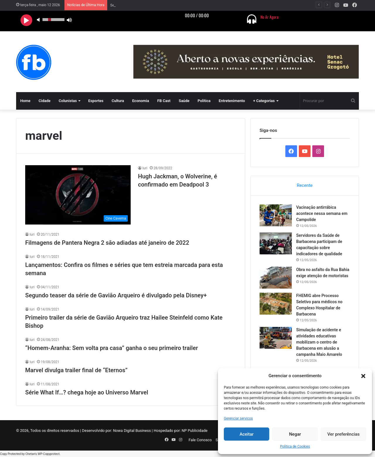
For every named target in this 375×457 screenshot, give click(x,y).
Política (203, 101)
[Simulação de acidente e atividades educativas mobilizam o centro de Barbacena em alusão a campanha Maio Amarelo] (276, 338)
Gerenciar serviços (238, 418)
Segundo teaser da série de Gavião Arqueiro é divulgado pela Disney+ (116, 295)
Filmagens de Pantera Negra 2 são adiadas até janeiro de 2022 (107, 242)
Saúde (184, 101)
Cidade (45, 101)
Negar (295, 434)
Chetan (30, 454)
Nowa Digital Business (132, 430)
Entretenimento (232, 101)
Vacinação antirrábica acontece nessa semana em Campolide (162, 5)
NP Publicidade (194, 430)
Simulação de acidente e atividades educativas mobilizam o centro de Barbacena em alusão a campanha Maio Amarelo (319, 342)
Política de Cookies (295, 446)
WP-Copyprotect (48, 454)
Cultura (118, 101)
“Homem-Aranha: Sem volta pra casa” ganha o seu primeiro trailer (111, 347)
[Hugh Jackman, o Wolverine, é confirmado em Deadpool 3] (78, 195)
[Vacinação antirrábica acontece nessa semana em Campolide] (276, 215)
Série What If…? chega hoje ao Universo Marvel (86, 392)
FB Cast (164, 101)
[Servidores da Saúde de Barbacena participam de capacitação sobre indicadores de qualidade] (276, 243)
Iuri (144, 168)
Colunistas (68, 101)
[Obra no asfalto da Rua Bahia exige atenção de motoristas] (276, 278)
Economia (140, 101)
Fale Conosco (200, 440)
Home (25, 101)
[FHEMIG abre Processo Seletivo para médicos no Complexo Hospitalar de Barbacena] (276, 304)
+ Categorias (264, 101)
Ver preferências (343, 434)
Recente (305, 185)
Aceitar (247, 434)
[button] (363, 376)
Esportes (95, 101)
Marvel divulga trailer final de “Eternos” (76, 370)
